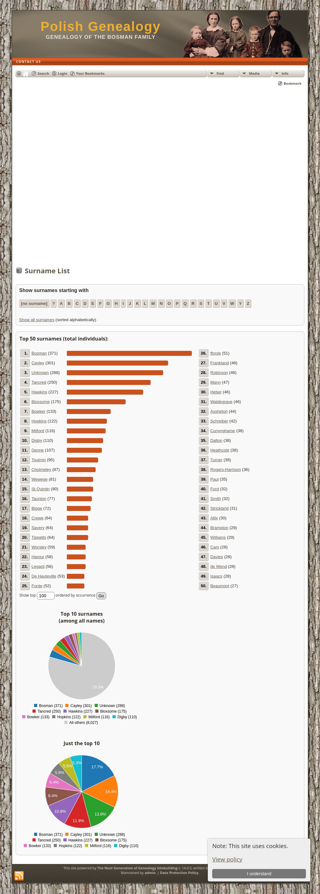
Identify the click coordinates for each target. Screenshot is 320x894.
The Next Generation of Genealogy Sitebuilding (137, 868)
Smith (215, 498)
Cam (214, 547)
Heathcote (219, 450)
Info (285, 73)
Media (254, 73)
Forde (37, 585)
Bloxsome (41, 401)
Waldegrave (221, 401)
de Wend (218, 566)
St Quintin (41, 489)
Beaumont (219, 585)
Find (220, 73)
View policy (227, 859)
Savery (38, 527)
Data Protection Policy (179, 872)
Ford (214, 489)
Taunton (39, 498)
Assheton (219, 411)
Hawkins (39, 392)
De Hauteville (44, 576)
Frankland (219, 363)
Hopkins (39, 421)
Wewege (40, 479)
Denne (38, 450)
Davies (216, 556)
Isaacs (216, 576)
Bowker (38, 411)
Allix (214, 518)
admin (150, 872)
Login (62, 73)
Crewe (38, 518)
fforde (215, 353)
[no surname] (34, 303)
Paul (214, 479)
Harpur (38, 556)
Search (43, 73)
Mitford (38, 430)
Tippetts (39, 537)
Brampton (219, 527)
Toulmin (39, 459)
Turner (216, 459)
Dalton (216, 440)
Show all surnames (36, 319)
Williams (218, 537)
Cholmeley (41, 469)
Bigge (37, 508)
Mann (215, 382)
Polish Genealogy (101, 26)
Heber (216, 392)
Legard (38, 566)
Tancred (39, 382)
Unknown (40, 372)
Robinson (219, 372)
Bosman (39, 353)
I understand (259, 873)
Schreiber (219, 421)
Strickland (219, 508)
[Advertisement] (160, 179)
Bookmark (293, 83)
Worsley (39, 547)
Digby (37, 440)
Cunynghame (222, 430)
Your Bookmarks (90, 73)
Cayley (38, 363)
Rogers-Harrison (225, 469)
